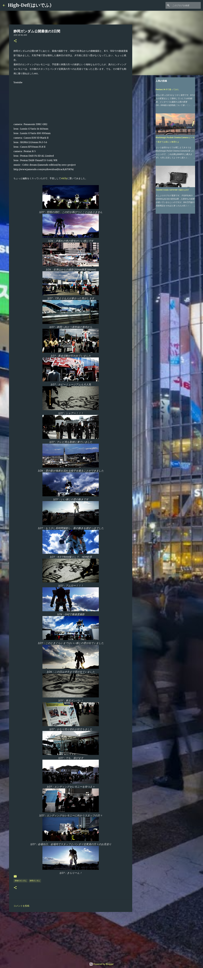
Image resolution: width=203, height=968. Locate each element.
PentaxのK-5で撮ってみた (167, 89)
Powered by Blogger (101, 964)
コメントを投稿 (21, 905)
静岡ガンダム (35, 881)
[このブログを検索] (186, 5)
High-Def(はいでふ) (29, 5)
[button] (15, 41)
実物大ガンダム (21, 881)
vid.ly (64, 178)
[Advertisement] (70, 936)
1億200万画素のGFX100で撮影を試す (172, 190)
